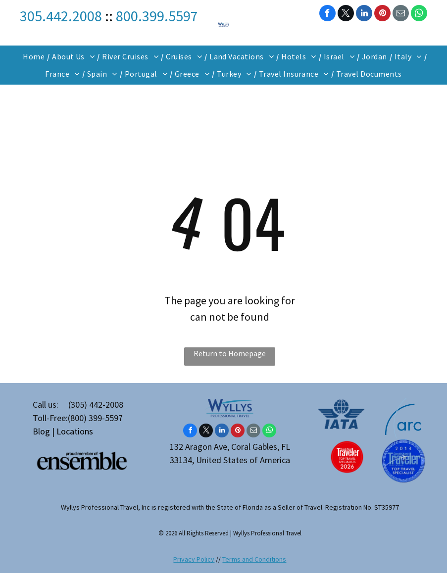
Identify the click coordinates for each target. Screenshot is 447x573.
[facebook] (327, 14)
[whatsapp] (419, 14)
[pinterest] (382, 14)
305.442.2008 (61, 15)
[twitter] (346, 14)
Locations (74, 431)
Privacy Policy (193, 559)
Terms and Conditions (254, 559)
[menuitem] (35, 56)
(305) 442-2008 (95, 404)
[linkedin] (364, 14)
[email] (401, 14)
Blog (41, 431)
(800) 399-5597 (95, 418)
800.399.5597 (157, 15)
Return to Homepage (230, 353)
